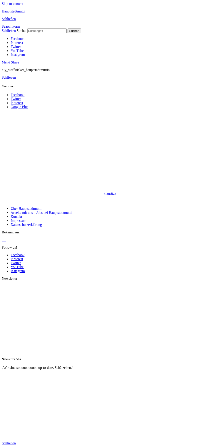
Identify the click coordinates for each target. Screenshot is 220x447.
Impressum (18, 220)
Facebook (17, 39)
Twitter (16, 47)
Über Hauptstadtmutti (26, 208)
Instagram (18, 55)
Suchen (74, 31)
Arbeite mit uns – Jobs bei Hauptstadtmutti (41, 212)
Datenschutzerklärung (26, 225)
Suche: (21, 31)
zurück (110, 193)
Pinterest (17, 43)
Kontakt (16, 216)
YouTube (17, 51)
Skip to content (12, 4)
